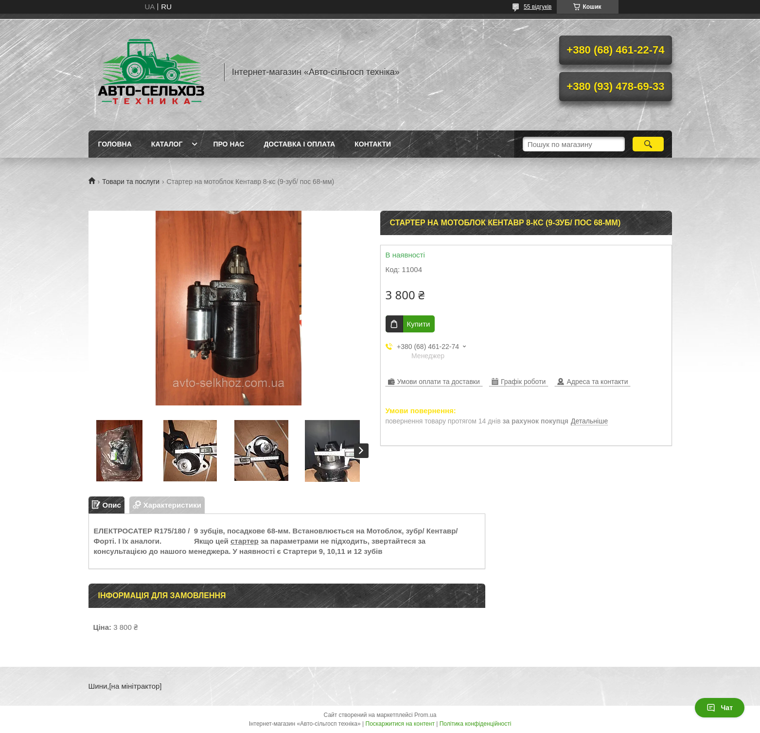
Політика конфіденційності (476, 723)
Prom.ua (425, 715)
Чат (720, 707)
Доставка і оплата (299, 144)
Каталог (167, 144)
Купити (418, 324)
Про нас (228, 144)
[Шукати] (648, 144)
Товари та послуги (130, 181)
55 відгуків (537, 6)
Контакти (372, 144)
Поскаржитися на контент (400, 723)
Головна (115, 144)
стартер (244, 541)
